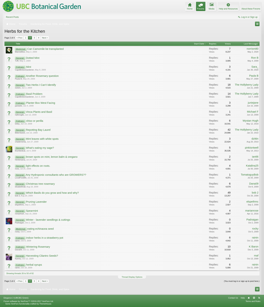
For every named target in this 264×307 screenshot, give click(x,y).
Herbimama (20, 160)
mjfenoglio (19, 115)
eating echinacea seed (40, 228)
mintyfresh (19, 214)
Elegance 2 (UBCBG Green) (16, 298)
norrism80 (252, 48)
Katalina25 (252, 165)
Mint (28, 66)
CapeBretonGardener (24, 70)
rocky (17, 232)
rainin (17, 241)
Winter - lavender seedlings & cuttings (48, 219)
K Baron (253, 246)
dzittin (255, 138)
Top (254, 298)
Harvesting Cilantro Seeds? (42, 255)
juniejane (253, 102)
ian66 (255, 156)
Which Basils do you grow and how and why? (52, 192)
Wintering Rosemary (38, 246)
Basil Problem (34, 93)
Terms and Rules (252, 301)
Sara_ (254, 66)
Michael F (252, 111)
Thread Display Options (132, 277)
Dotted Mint (32, 57)
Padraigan (19, 223)
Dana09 (253, 183)
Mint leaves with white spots (42, 138)
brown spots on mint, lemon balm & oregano (52, 156)
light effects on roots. (38, 165)
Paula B (18, 79)
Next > (45, 38)
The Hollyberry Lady (246, 84)
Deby (17, 124)
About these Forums (251, 9)
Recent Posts (12, 17)
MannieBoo (20, 52)
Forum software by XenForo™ (29, 301)
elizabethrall (20, 187)
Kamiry (18, 259)
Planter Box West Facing (40, 102)
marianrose (251, 210)
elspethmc (19, 205)
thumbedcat (20, 151)
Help (243, 298)
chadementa (20, 142)
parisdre (18, 106)
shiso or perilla (34, 120)
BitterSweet (20, 133)
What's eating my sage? (40, 147)
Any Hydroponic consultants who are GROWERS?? (56, 174)
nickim (18, 88)
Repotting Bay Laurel (38, 129)
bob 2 (17, 196)
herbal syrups (34, 264)
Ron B (254, 57)
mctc (17, 169)
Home (248, 298)
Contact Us (233, 298)
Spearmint (32, 210)
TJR (17, 61)
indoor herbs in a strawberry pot (44, 237)
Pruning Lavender (36, 201)
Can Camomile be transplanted (45, 48)
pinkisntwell (251, 147)
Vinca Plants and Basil (39, 111)
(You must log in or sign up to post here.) (242, 281)
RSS (259, 298)
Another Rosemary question (42, 75)
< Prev (19, 38)
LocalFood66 (20, 178)
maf (256, 255)
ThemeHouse (45, 304)
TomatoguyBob (249, 174)
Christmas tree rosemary (40, 183)
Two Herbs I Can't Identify (41, 84)
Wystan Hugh (250, 120)
